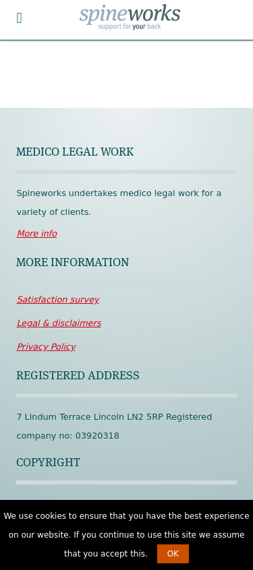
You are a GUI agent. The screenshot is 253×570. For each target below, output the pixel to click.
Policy (45, 347)
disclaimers (58, 323)
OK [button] (173, 554)
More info (36, 233)
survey (57, 299)
